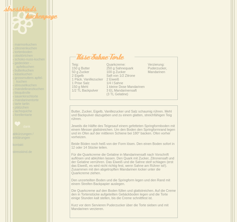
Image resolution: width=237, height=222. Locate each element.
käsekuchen (23, 74)
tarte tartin (22, 103)
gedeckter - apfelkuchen (23, 64)
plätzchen (22, 107)
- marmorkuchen (25, 44)
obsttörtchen (24, 55)
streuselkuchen (26, 85)
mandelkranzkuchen (29, 89)
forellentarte (23, 115)
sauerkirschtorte (26, 96)
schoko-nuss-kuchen (29, 59)
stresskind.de (22, 152)
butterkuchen (24, 70)
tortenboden (23, 52)
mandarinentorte (26, 100)
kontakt (18, 144)
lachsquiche (23, 111)
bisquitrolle (23, 92)
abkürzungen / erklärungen (23, 135)
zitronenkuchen (26, 48)
